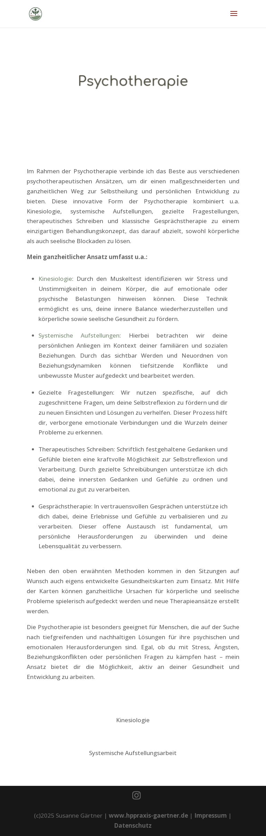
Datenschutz (133, 825)
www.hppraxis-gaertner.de (148, 815)
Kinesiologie (55, 279)
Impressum (210, 815)
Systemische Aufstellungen (78, 335)
